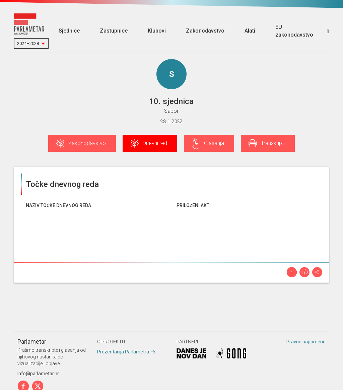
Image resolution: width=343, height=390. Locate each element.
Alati (250, 31)
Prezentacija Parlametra (123, 351)
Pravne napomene (306, 341)
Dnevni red (155, 143)
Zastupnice (114, 31)
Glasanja (214, 143)
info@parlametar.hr (38, 373)
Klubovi (157, 31)
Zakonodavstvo (205, 31)
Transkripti (273, 143)
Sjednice (69, 31)
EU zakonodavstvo (294, 31)
